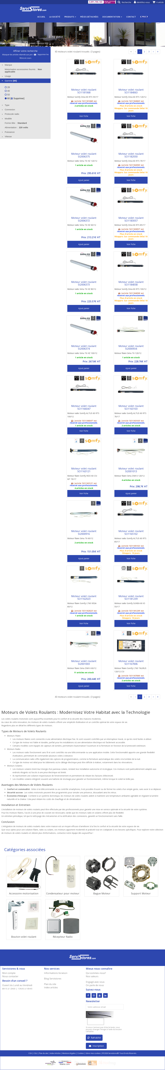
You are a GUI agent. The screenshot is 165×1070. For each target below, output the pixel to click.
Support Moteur (141, 893)
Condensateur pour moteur (62, 893)
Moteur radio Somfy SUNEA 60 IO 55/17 (129, 605)
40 (7, 91)
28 (7, 87)
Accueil (41, 16)
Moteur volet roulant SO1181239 (131, 597)
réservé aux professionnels (83, 103)
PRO (144, 16)
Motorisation (8, 43)
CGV (30, 1054)
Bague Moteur (101, 893)
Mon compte (8, 973)
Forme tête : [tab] (16, 123)
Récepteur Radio (63, 936)
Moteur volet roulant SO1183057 (131, 219)
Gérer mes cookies (93, 1054)
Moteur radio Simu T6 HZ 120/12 (82, 161)
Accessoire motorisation (23, 893)
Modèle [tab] (6, 118)
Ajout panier (83, 180)
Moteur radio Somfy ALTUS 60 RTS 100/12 (83, 415)
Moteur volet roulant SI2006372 (83, 219)
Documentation (112, 16)
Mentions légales (69, 1054)
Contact (131, 16)
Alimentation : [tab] (16, 127)
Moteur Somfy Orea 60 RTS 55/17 (82, 97)
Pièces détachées (89, 16)
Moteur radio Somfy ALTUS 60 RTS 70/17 (130, 415)
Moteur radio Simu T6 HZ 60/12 (81, 225)
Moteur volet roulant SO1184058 (131, 283)
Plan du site (50, 984)
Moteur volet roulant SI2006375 (83, 155)
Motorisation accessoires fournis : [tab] (23, 70)
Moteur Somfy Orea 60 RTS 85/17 (129, 225)
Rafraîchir (94, 1038)
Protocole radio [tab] (10, 114)
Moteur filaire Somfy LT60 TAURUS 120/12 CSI (130, 670)
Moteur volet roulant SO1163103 (131, 407)
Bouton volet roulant (23, 936)
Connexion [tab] (8, 109)
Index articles (51, 987)
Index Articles (55, 1054)
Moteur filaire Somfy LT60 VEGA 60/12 (81, 605)
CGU (35, 1054)
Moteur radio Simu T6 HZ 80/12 (81, 289)
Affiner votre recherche (25, 50)
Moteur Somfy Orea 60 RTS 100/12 (130, 289)
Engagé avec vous (95, 981)
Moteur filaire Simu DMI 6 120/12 (129, 475)
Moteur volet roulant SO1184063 (131, 91)
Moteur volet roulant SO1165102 (131, 532)
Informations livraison (55, 973)
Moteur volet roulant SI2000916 (83, 532)
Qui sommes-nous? (96, 973)
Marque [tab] (6, 65)
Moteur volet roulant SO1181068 (83, 91)
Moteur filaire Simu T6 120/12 (127, 353)
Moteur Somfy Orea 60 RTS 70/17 (129, 161)
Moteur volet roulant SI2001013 (131, 470)
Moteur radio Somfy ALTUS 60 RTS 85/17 (130, 540)
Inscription (96, 1046)
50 (7, 95)
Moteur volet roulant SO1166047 (83, 407)
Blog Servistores (52, 978)
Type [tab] (5, 105)
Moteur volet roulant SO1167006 (131, 662)
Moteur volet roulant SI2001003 (83, 662)
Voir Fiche (83, 116)
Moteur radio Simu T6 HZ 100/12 (82, 353)
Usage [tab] (6, 76)
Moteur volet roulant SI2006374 (83, 347)
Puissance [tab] (8, 132)
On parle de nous (95, 985)
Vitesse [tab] (6, 136)
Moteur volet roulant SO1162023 (83, 597)
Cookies (80, 1054)
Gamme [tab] (9, 80)
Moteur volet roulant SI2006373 (83, 283)
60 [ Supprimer (14, 98)
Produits (70, 16)
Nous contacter (10, 976)
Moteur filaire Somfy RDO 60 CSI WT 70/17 (82, 477)
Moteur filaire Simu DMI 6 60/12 (81, 668)
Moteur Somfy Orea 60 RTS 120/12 (130, 97)
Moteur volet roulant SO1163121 (83, 470)
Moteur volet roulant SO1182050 (131, 155)
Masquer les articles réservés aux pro (19, 54)
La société (54, 16)
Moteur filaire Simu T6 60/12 (80, 538)
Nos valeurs (92, 976)
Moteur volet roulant (25, 43)
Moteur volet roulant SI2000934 (131, 347)
